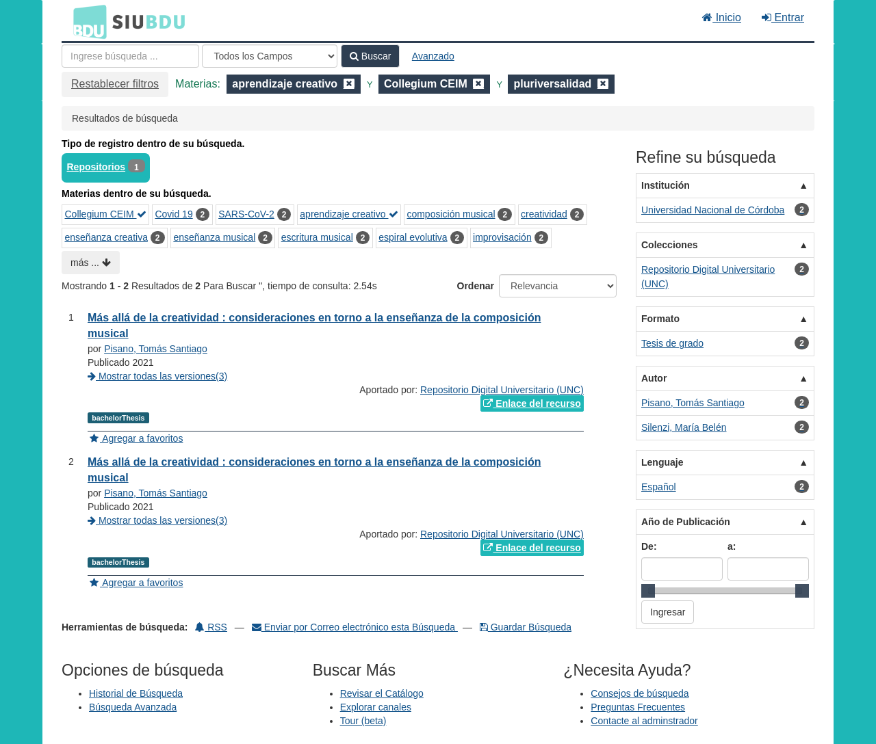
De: (649, 546)
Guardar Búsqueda (525, 627)
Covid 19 (173, 214)
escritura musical (317, 237)
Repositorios (96, 166)
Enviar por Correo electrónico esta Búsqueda (355, 627)
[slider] (648, 591)
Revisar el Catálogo (382, 693)
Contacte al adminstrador (644, 720)
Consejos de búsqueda (639, 693)
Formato (660, 318)
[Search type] (269, 56)
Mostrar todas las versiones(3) (157, 376)
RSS (211, 627)
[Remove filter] (349, 84)
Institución (665, 185)
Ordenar (475, 285)
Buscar (370, 56)
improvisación (502, 237)
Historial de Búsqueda (136, 693)
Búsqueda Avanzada (133, 707)
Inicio (721, 17)
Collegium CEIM (105, 214)
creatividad (544, 214)
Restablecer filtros (115, 84)
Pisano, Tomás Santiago (155, 348)
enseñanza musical (214, 237)
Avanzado (433, 56)
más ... (90, 262)
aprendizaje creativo (349, 214)
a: (731, 546)
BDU (86, 21)
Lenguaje (662, 462)
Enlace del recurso (531, 403)
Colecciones (669, 244)
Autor (654, 378)
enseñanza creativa (106, 237)
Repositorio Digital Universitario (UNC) (502, 389)
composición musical (451, 214)
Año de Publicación (685, 521)
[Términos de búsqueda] (130, 56)
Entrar (783, 17)
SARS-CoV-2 (246, 214)
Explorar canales (375, 707)
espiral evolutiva (412, 237)
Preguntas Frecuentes (638, 707)
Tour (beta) (363, 720)
